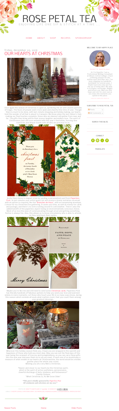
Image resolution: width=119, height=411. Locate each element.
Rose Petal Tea (59, 19)
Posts (91, 110)
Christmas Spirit (28, 391)
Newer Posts (10, 408)
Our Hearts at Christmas (33, 54)
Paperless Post (55, 381)
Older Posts (76, 408)
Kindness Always (51, 391)
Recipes (66, 38)
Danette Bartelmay (100, 69)
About (41, 38)
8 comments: (52, 389)
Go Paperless (40, 391)
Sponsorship (83, 38)
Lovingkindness (63, 391)
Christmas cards (58, 291)
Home (29, 38)
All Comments (94, 113)
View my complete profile (100, 98)
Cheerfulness (16, 391)
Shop (53, 38)
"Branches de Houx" (45, 203)
